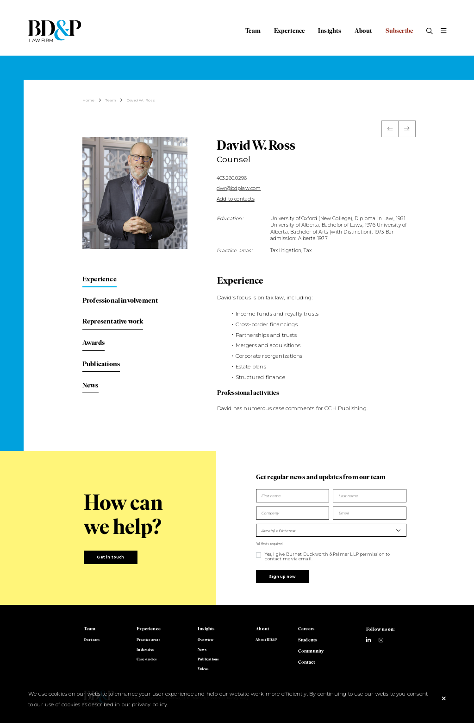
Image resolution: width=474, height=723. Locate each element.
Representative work (112, 321)
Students (307, 640)
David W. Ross (140, 100)
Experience (289, 30)
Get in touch (110, 557)
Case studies (146, 659)
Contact (306, 662)
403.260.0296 (232, 178)
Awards (93, 342)
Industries (145, 649)
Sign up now (282, 576)
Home (88, 100)
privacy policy (149, 704)
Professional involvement (120, 300)
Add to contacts (236, 199)
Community (311, 651)
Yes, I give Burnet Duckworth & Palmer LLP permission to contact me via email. (327, 557)
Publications (101, 364)
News (90, 385)
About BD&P (266, 639)
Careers (306, 629)
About (363, 30)
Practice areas (148, 639)
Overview (205, 639)
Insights (329, 30)
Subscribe (399, 30)
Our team (92, 639)
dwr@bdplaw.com (239, 188)
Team (253, 30)
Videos (203, 668)
